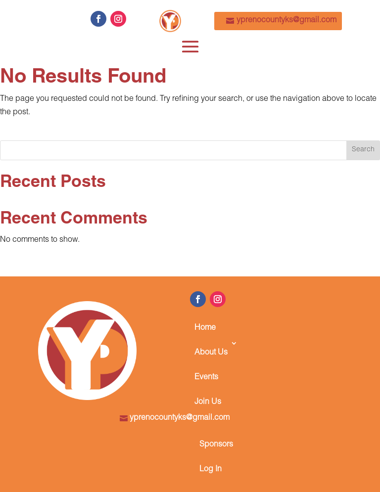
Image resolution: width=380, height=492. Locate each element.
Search (363, 149)
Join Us (207, 402)
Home (205, 328)
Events (206, 378)
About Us (211, 353)
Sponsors (216, 445)
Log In (210, 470)
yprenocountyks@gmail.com (286, 21)
